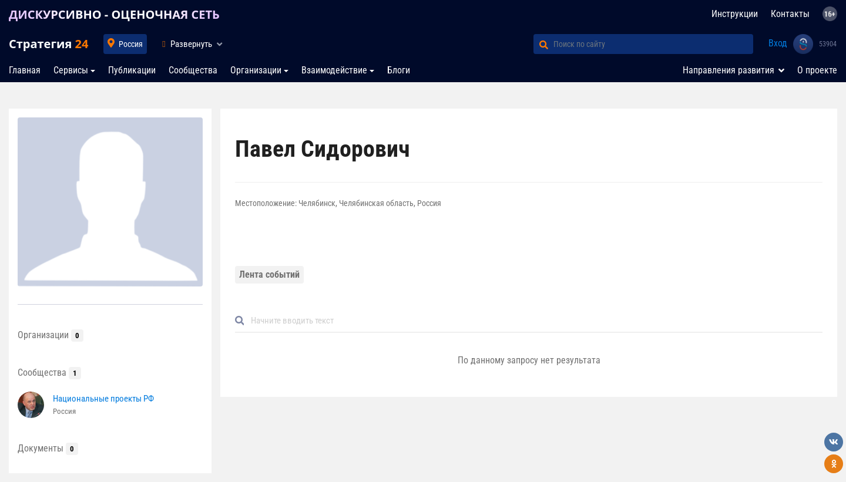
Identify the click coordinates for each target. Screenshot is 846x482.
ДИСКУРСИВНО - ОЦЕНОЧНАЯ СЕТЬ (114, 14)
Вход (777, 43)
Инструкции (734, 13)
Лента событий (269, 274)
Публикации (132, 70)
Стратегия (48, 44)
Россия (131, 44)
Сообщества (193, 70)
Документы (48, 448)
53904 (828, 44)
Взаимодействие (334, 70)
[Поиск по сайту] (653, 44)
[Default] (533, 321)
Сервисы (70, 70)
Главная (25, 70)
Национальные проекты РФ (103, 398)
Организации (255, 70)
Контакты (790, 13)
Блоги (398, 70)
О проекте (817, 70)
